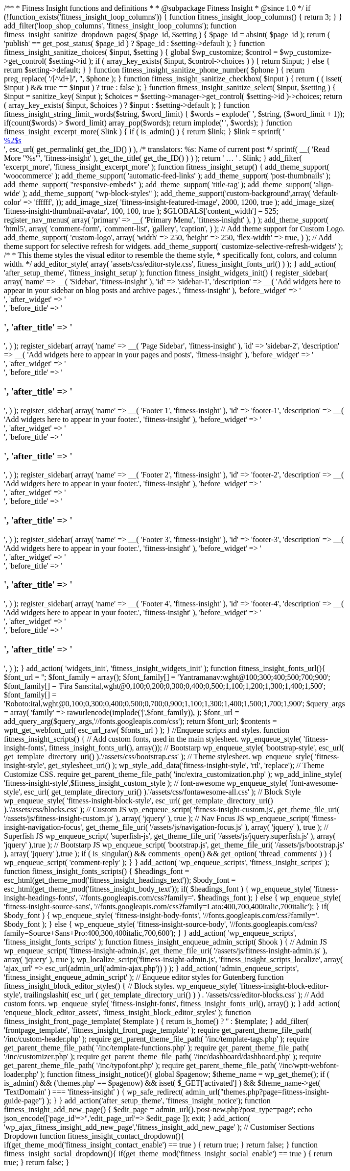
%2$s (13, 140)
